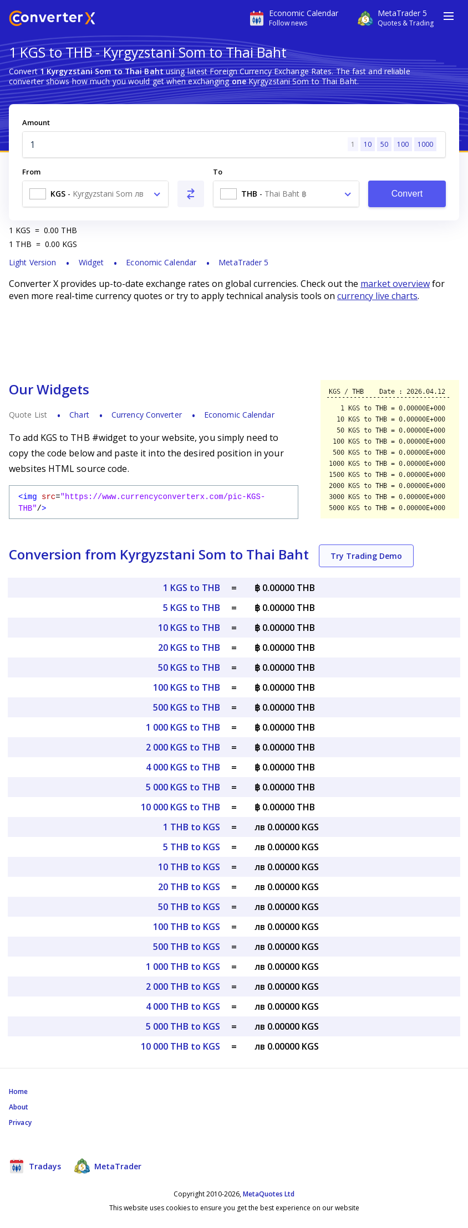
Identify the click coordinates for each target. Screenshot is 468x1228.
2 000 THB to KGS (183, 986)
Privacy (20, 1122)
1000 (425, 144)
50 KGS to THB (189, 667)
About (19, 1107)
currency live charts (377, 296)
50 (384, 144)
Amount (36, 122)
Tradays (35, 1166)
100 (403, 144)
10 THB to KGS (189, 867)
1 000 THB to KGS (183, 966)
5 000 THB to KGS (183, 1026)
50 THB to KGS (189, 907)
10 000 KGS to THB (180, 807)
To (217, 172)
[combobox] (95, 194)
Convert (407, 193)
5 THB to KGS (191, 847)
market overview (395, 284)
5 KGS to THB (191, 608)
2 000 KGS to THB (183, 747)
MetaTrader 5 (243, 262)
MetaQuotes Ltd (268, 1194)
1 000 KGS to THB (183, 727)
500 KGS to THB (186, 707)
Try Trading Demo (366, 556)
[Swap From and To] (190, 194)
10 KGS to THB (189, 627)
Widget (91, 262)
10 (368, 144)
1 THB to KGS (191, 827)
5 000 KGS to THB (183, 787)
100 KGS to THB (186, 687)
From (31, 172)
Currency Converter (146, 414)
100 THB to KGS (186, 927)
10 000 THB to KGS (180, 1046)
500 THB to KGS (186, 947)
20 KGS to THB (189, 647)
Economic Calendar (161, 262)
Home (18, 1091)
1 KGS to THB (191, 588)
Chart (79, 414)
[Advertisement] (234, 340)
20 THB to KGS (189, 887)
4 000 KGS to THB (183, 767)
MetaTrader (107, 1166)
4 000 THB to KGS (183, 1006)
